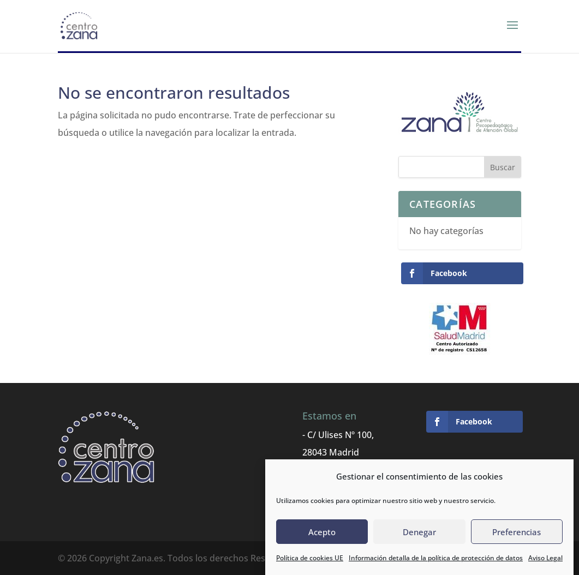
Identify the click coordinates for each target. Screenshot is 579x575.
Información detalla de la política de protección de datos (436, 558)
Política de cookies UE (309, 558)
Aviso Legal (545, 558)
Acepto (322, 531)
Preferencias (516, 531)
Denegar (419, 531)
